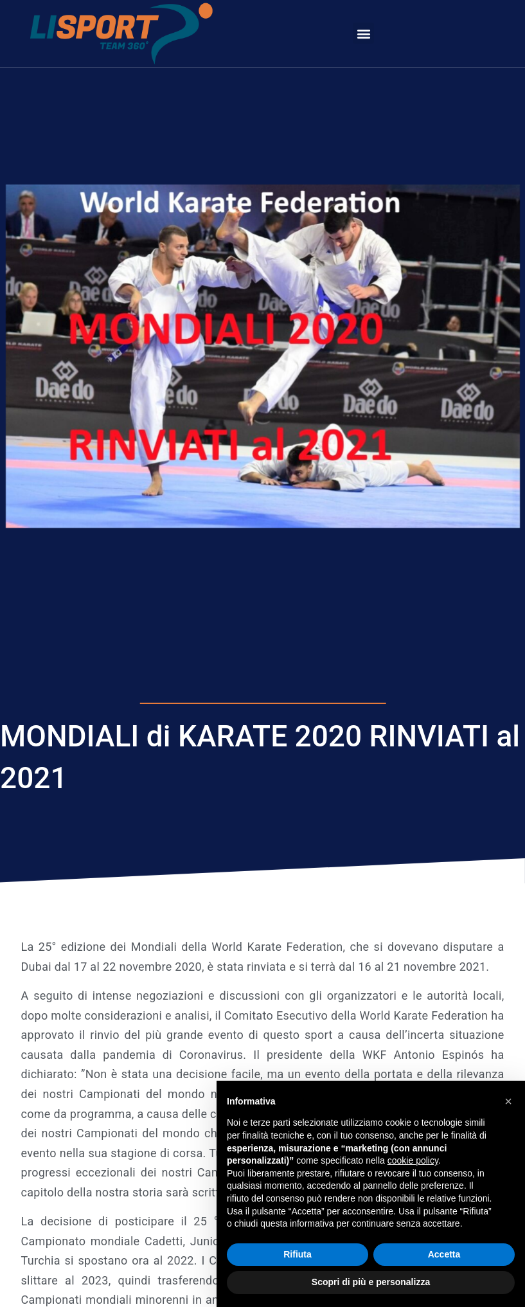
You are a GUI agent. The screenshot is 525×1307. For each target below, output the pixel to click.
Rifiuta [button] (297, 1254)
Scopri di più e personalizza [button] (371, 1282)
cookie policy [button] (412, 1160)
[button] (363, 33)
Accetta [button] (444, 1254)
